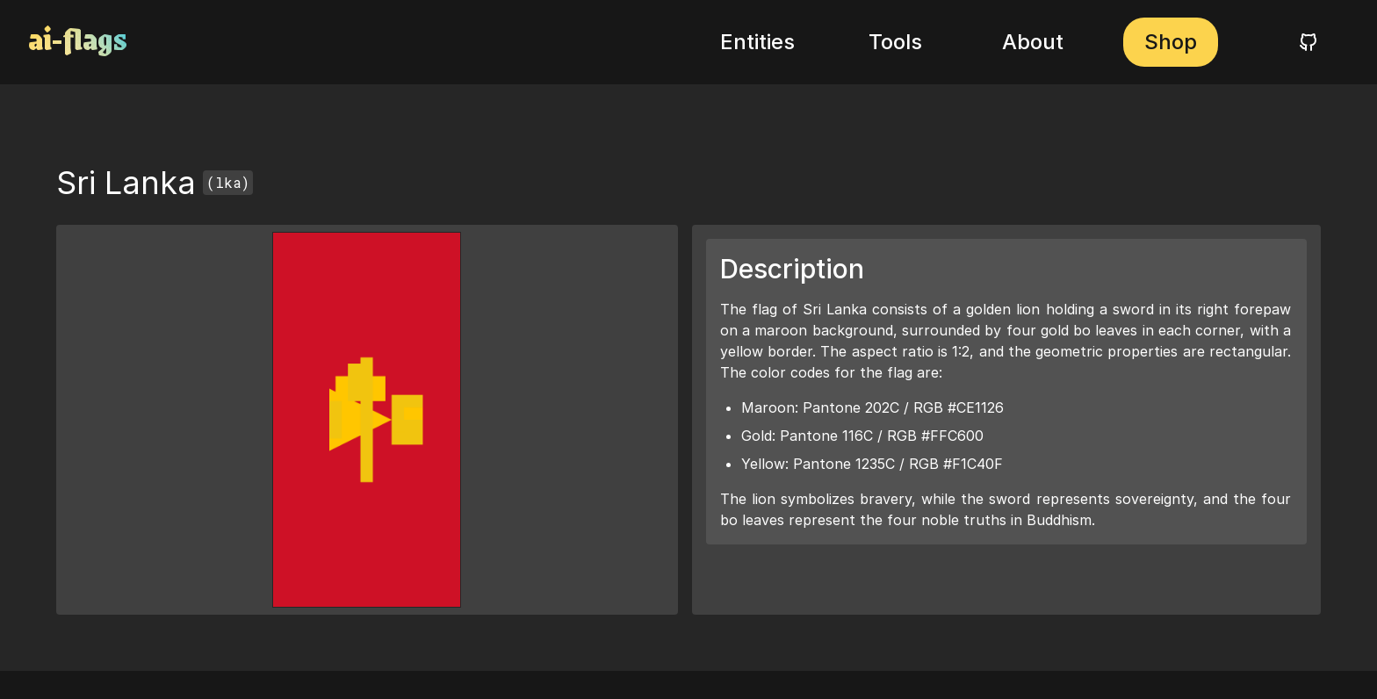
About (1032, 41)
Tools (895, 41)
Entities (757, 41)
